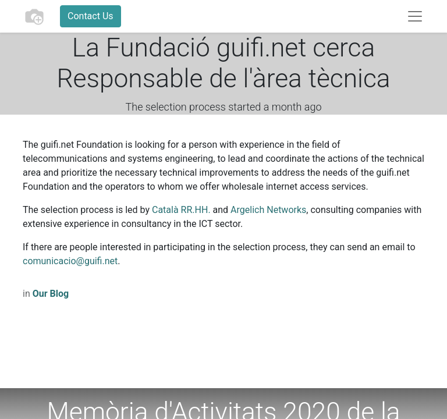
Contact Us (90, 16)
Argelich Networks (268, 209)
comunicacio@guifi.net (70, 261)
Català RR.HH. (181, 209)
